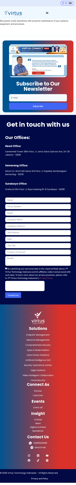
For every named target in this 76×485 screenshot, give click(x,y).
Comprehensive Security (38, 345)
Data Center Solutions (38, 355)
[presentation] (25, 286)
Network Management (38, 339)
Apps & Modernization (38, 350)
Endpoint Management (38, 334)
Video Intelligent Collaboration (38, 375)
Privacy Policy (45, 278)
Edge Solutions (38, 370)
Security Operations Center (38, 365)
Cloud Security (38, 380)
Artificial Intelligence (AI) (38, 360)
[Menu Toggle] (47, 13)
